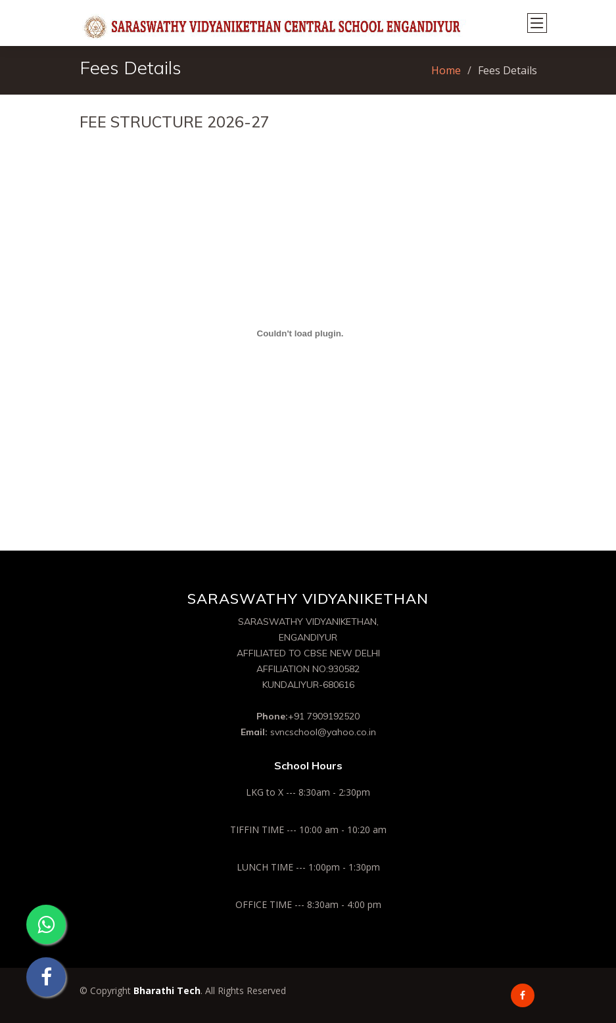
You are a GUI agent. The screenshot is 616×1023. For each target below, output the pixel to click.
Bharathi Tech (167, 990)
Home (446, 70)
